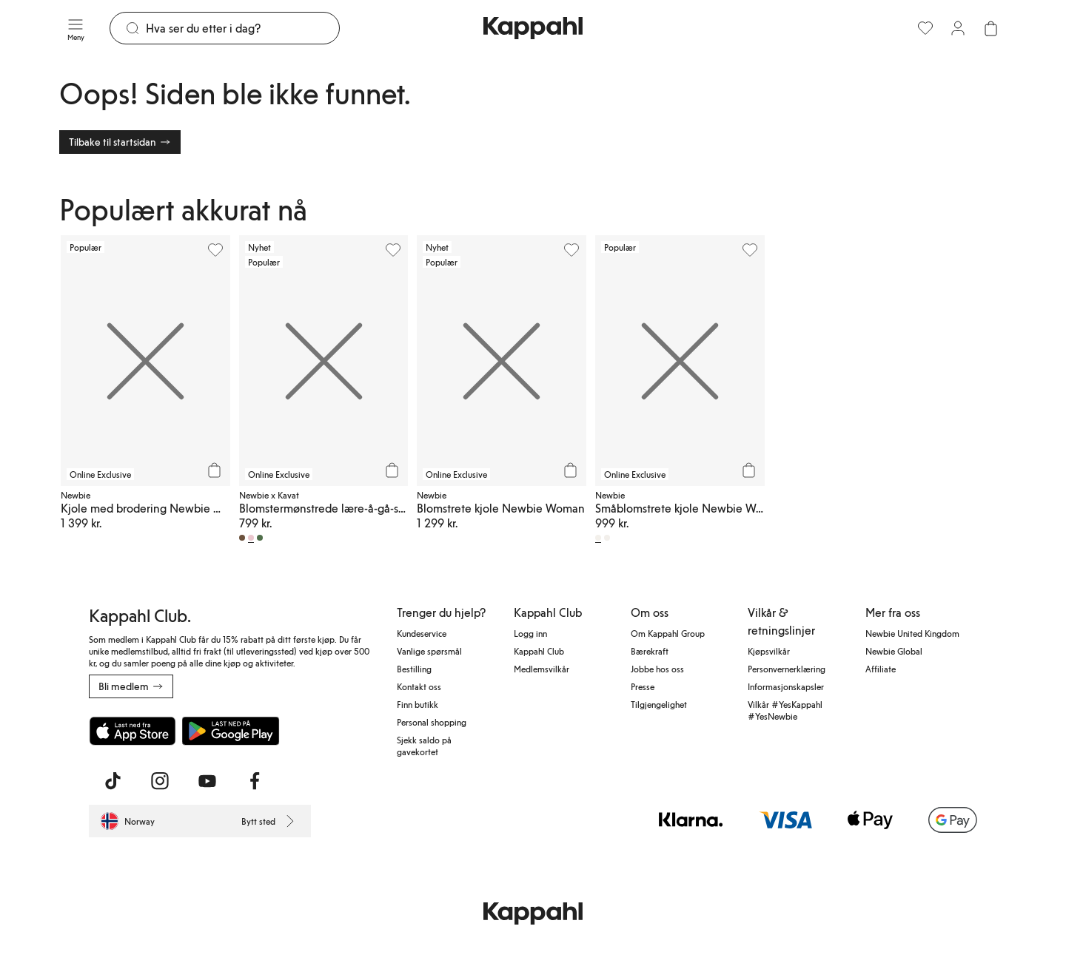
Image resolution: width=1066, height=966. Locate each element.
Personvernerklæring (786, 668)
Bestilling (414, 668)
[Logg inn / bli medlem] (958, 28)
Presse (642, 686)
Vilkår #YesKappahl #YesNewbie (785, 710)
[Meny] (75, 28)
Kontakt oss (419, 686)
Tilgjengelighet (659, 704)
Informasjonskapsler (786, 686)
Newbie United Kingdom (912, 633)
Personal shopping (431, 722)
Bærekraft (649, 651)
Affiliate (880, 668)
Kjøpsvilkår (769, 651)
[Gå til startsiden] (533, 28)
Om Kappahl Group (668, 633)
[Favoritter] (925, 28)
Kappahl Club (539, 651)
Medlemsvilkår (541, 668)
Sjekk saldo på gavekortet (424, 745)
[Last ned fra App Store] (132, 731)
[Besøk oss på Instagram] (160, 781)
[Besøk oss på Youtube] (207, 781)
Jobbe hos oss (657, 668)
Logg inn (530, 633)
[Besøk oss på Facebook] (254, 781)
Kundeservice (421, 633)
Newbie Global (893, 651)
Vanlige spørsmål (429, 651)
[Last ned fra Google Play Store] (231, 731)
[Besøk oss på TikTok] (112, 781)
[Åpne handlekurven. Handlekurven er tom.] (990, 28)
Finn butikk (417, 704)
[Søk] (242, 28)
